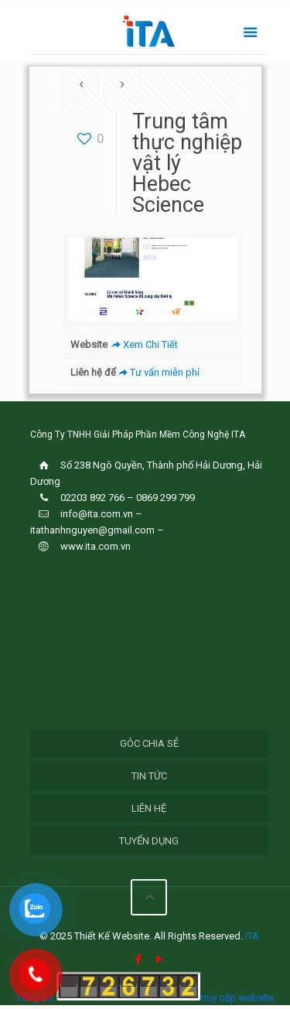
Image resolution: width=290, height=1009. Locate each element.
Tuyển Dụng (149, 841)
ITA (252, 936)
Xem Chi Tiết (143, 344)
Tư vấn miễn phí (158, 372)
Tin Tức (149, 776)
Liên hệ (148, 808)
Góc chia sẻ (149, 743)
